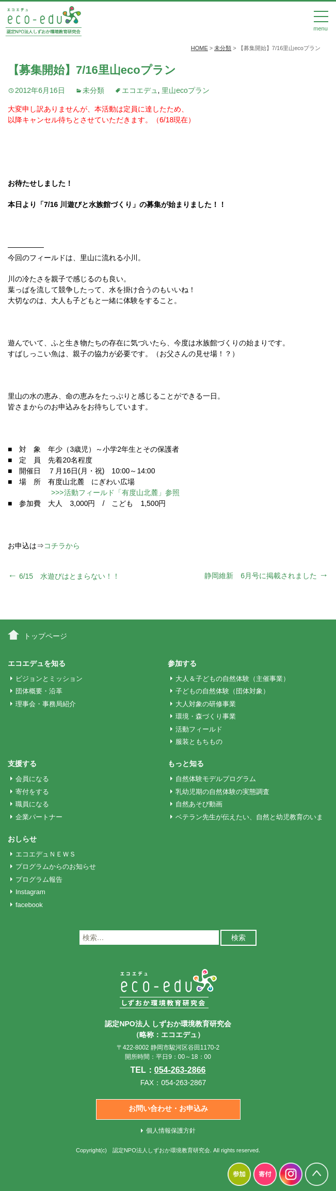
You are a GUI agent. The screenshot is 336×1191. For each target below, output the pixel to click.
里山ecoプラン (186, 90)
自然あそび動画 (198, 804)
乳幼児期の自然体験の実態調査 (222, 792)
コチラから (62, 546)
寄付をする (32, 792)
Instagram (30, 892)
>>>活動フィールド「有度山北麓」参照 (115, 492)
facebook (29, 905)
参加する (182, 663)
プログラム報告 (38, 879)
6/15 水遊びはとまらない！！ (64, 576)
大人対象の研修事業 (205, 704)
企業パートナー (38, 817)
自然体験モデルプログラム (215, 779)
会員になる (32, 779)
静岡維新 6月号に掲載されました (266, 575)
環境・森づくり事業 (205, 716)
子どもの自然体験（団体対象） (222, 691)
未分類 (93, 90)
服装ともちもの (198, 741)
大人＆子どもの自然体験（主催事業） (232, 678)
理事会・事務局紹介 (45, 704)
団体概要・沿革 (38, 691)
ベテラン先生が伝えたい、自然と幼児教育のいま (249, 817)
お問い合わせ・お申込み (168, 1108)
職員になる (32, 804)
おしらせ (22, 839)
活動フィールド (198, 729)
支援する (22, 763)
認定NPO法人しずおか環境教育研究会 (161, 1150)
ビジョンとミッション (49, 678)
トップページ (45, 636)
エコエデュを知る (37, 663)
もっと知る (186, 763)
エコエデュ (140, 90)
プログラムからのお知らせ (55, 866)
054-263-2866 (180, 1070)
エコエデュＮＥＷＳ (45, 854)
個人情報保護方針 (171, 1130)
